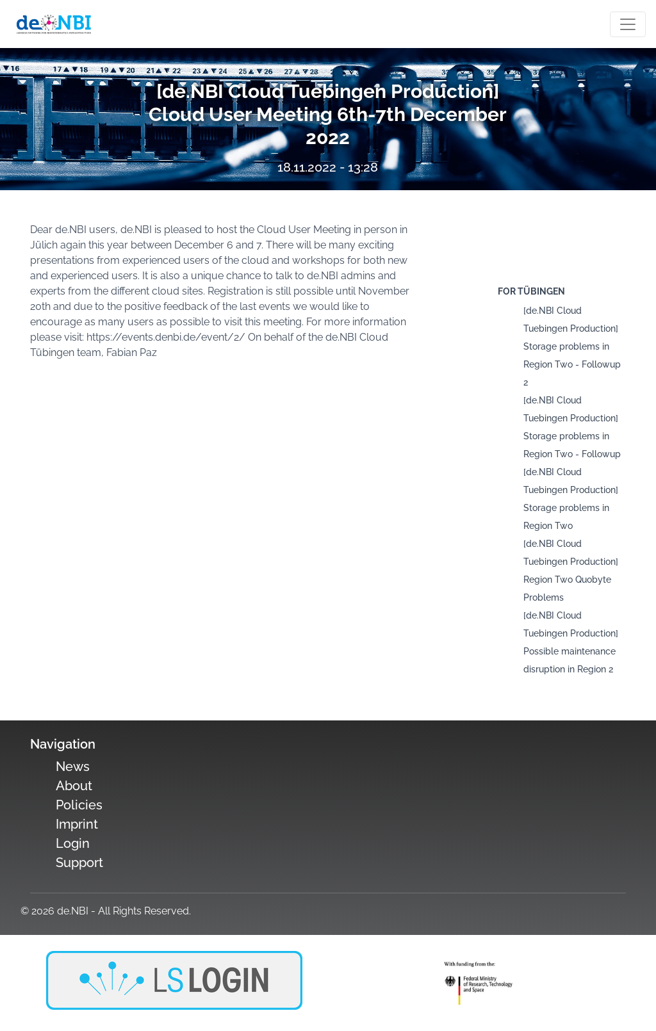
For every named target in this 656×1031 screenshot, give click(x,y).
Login (73, 843)
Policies (79, 805)
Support (79, 862)
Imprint (77, 824)
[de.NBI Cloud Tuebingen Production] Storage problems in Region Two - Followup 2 (572, 346)
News (73, 766)
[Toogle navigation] (628, 24)
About (74, 785)
